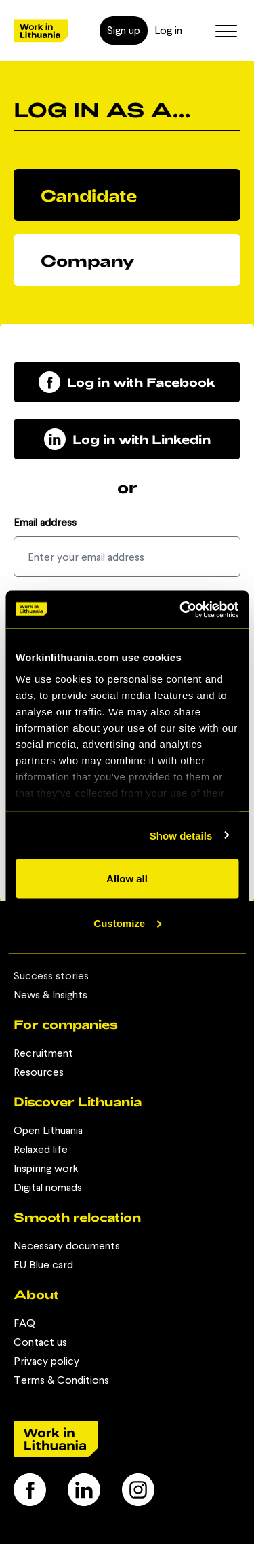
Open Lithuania (48, 1130)
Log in (168, 30)
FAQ (24, 1323)
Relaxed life (41, 1149)
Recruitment (43, 1053)
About (36, 1294)
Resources (39, 1072)
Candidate (89, 195)
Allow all (127, 878)
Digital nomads (48, 1187)
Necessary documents (67, 1246)
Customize (127, 922)
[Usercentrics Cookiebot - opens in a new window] (180, 609)
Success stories (51, 975)
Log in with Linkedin (127, 439)
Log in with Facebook (127, 382)
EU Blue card (43, 1265)
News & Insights (50, 994)
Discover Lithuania (78, 1101)
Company (88, 260)
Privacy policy (46, 1361)
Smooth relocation (77, 1216)
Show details (181, 835)
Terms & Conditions (61, 1380)
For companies (66, 1024)
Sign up (123, 30)
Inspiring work (46, 1168)
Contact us (40, 1342)
